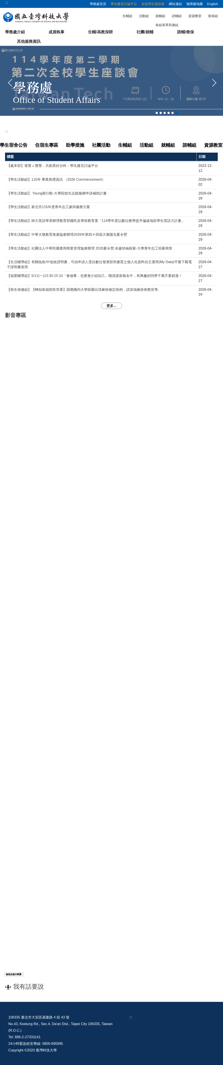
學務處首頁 (98, 4)
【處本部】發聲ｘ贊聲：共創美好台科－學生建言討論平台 (52, 165)
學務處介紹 (15, 32)
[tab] (157, 113)
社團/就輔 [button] (145, 32)
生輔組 (127, 16)
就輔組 (160, 16)
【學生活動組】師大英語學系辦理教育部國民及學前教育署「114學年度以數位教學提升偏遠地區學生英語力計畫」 (96, 220)
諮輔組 (177, 16)
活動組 (144, 16)
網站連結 (175, 4)
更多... (111, 305)
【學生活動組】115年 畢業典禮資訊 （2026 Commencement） (56, 178)
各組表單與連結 (166, 25)
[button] (10, 82)
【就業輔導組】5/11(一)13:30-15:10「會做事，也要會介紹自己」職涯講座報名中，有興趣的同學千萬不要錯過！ (94, 275)
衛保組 (213, 16)
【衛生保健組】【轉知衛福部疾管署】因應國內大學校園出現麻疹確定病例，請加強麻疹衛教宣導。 (84, 288)
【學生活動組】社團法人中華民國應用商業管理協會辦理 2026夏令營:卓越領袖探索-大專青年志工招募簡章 (89, 247)
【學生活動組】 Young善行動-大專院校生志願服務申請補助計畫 (57, 192)
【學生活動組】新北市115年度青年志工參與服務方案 (48, 206)
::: (6, 131)
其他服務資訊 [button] (29, 41)
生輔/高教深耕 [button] (100, 32)
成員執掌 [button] (56, 32)
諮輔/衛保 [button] (185, 32)
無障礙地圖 (194, 4)
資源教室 (194, 16)
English (212, 4)
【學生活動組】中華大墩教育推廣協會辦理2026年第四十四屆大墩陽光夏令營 (67, 233)
